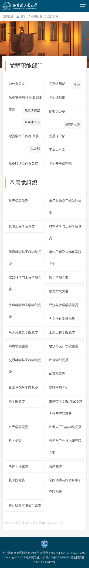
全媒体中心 (32, 122)
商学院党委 (17, 401)
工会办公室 (57, 150)
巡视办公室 (72, 124)
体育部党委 (57, 374)
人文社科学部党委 (62, 319)
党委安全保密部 (60, 163)
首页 (24, 16)
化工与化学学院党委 (23, 387)
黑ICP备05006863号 (58, 557)
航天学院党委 (18, 201)
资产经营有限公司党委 (25, 505)
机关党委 (15, 441)
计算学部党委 (58, 360)
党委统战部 (57, 97)
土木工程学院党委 (62, 332)
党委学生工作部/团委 (24, 136)
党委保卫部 (57, 136)
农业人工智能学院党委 (65, 427)
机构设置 (36, 16)
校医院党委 (17, 480)
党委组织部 (57, 84)
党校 (77, 85)
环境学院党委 (18, 346)
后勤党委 (55, 466)
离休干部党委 (18, 466)
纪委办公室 (57, 111)
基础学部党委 (58, 387)
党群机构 (52, 16)
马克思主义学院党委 (23, 332)
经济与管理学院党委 (63, 305)
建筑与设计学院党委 (63, 346)
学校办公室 (17, 84)
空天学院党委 (18, 427)
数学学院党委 (58, 277)
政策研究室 (32, 110)
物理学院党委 (58, 291)
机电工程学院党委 (22, 226)
